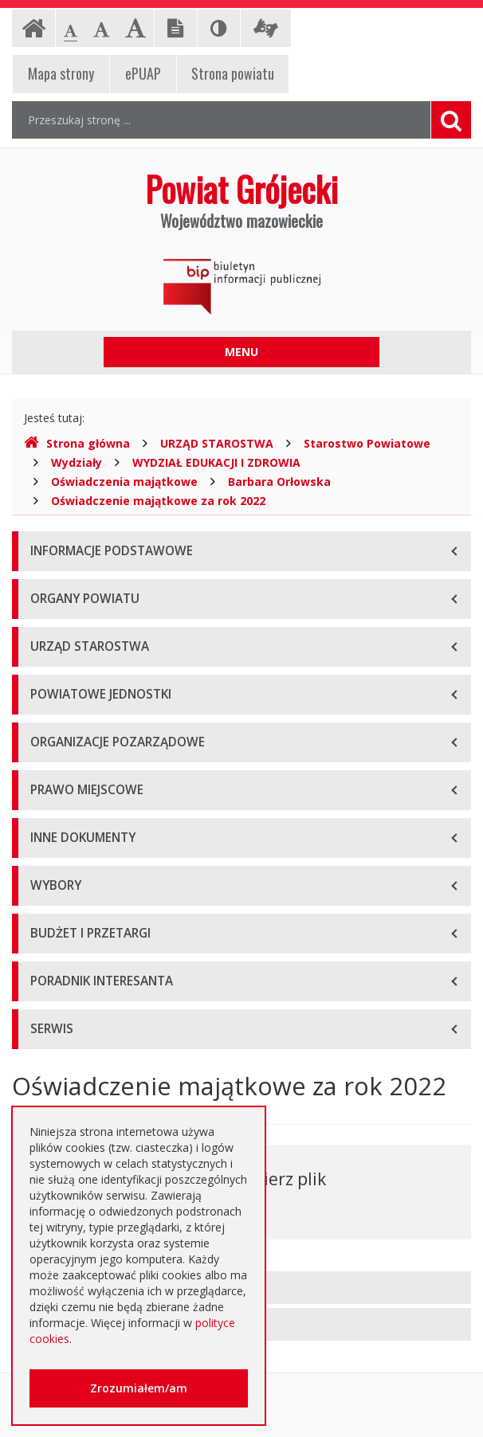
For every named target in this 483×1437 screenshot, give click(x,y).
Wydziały (76, 462)
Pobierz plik (280, 1179)
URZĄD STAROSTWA (216, 443)
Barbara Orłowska (279, 481)
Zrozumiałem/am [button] (138, 1388)
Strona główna (77, 443)
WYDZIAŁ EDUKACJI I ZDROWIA (216, 462)
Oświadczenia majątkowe (124, 481)
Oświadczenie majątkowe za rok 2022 (158, 500)
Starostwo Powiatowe (367, 443)
